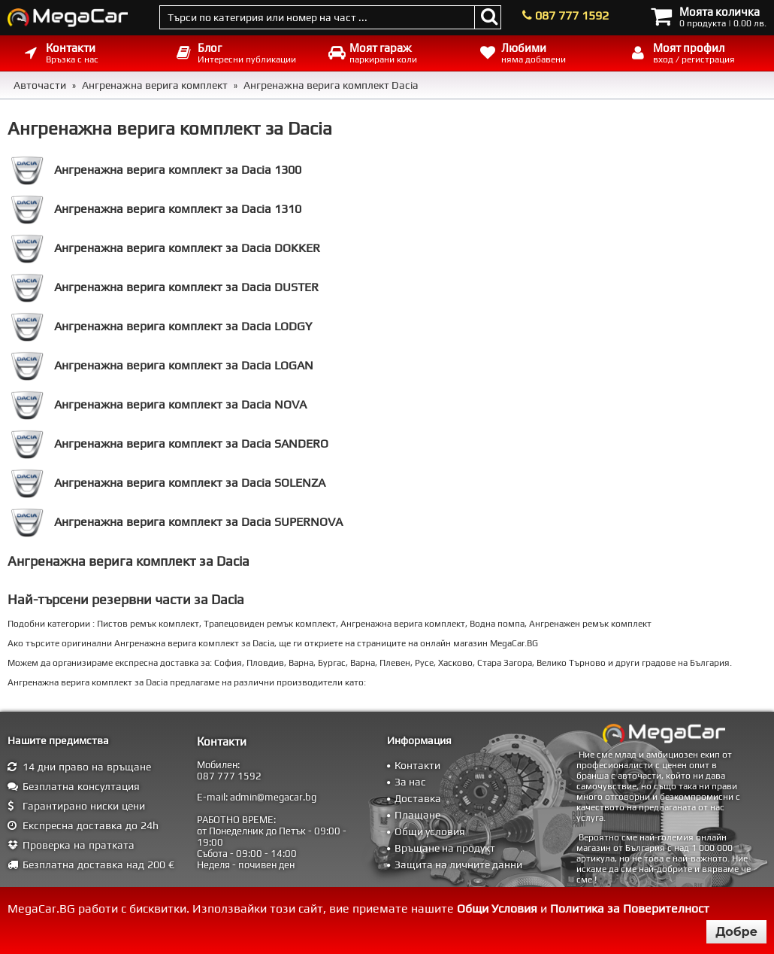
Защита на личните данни (458, 864)
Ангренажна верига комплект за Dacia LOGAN (162, 366)
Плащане (417, 815)
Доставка (418, 798)
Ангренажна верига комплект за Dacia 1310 (156, 209)
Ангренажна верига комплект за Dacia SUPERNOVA (177, 522)
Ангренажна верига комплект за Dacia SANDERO (169, 444)
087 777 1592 (572, 15)
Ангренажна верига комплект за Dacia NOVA (159, 405)
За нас (410, 782)
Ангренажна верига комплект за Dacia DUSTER (165, 287)
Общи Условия (497, 908)
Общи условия (430, 831)
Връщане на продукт (445, 848)
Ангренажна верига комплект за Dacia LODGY (161, 326)
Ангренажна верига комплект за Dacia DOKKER (165, 248)
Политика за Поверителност (629, 908)
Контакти (417, 765)
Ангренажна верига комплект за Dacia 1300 (156, 170)
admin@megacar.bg (273, 797)
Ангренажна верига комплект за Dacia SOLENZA (168, 483)
